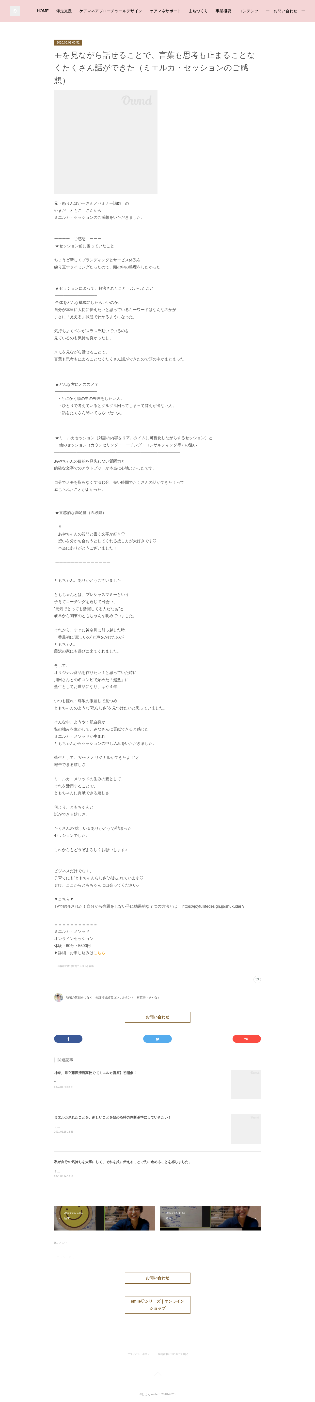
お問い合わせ (157, 1017)
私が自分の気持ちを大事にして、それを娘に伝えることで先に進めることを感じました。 (123, 1162)
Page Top (157, 1374)
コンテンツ (248, 11)
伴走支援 (64, 11)
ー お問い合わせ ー (285, 11)
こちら (99, 953)
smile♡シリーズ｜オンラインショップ (157, 1304)
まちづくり (198, 11)
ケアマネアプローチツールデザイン (110, 11)
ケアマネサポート (165, 11)
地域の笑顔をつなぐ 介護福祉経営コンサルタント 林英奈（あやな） (113, 997)
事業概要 (223, 11)
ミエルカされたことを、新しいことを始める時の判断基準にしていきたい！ (112, 1117)
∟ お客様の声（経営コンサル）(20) (74, 966)
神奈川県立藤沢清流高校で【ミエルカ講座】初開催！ (95, 1073)
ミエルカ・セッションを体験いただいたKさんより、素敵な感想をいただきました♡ (109, 1171)
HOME (43, 11)
